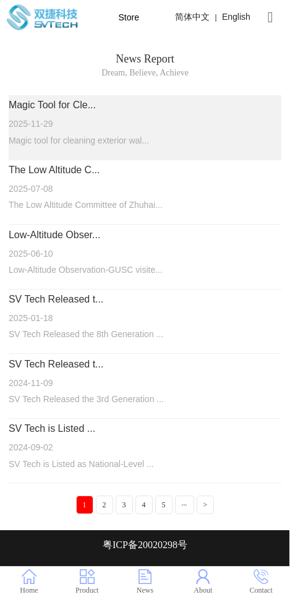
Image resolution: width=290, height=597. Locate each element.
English (236, 17)
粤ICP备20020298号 (145, 544)
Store (128, 17)
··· (184, 504)
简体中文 (192, 17)
